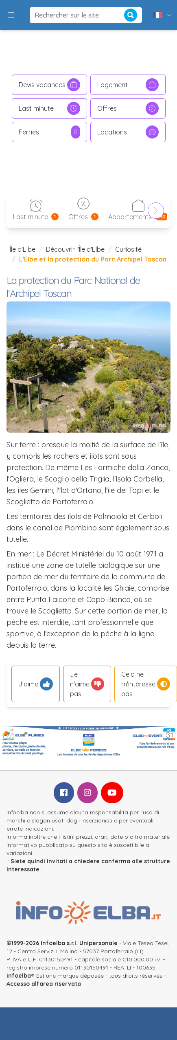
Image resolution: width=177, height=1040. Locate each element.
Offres (128, 108)
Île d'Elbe (22, 249)
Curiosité (128, 249)
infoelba (19, 975)
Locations (128, 132)
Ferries (49, 132)
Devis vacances (49, 84)
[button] (12, 15)
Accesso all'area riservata (44, 983)
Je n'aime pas (87, 684)
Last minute (49, 108)
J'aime (35, 683)
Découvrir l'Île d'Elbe (75, 249)
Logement (128, 84)
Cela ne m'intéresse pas (145, 684)
